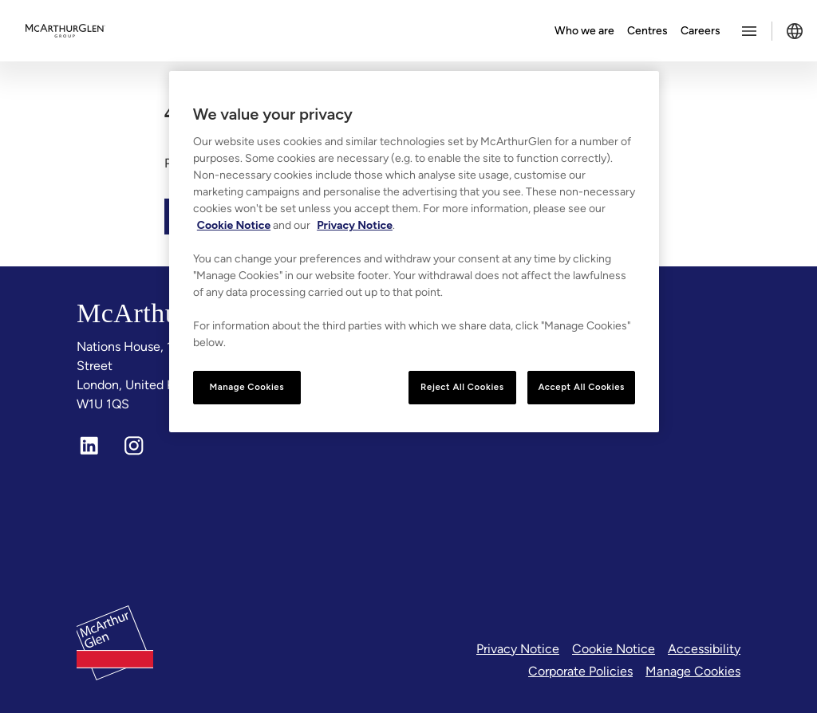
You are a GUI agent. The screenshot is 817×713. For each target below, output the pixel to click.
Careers (700, 30)
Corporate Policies (580, 671)
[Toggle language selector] (794, 31)
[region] (414, 251)
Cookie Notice (613, 648)
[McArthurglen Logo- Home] (65, 31)
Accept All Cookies (581, 386)
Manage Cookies (692, 671)
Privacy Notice (517, 648)
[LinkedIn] (89, 446)
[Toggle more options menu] (749, 31)
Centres (647, 30)
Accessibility (704, 648)
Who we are (584, 30)
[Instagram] (134, 446)
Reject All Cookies (461, 386)
